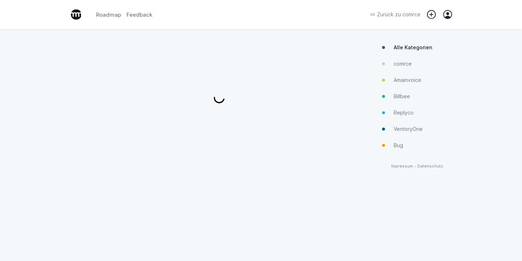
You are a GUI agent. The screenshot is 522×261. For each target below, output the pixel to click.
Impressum (402, 166)
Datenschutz (430, 166)
